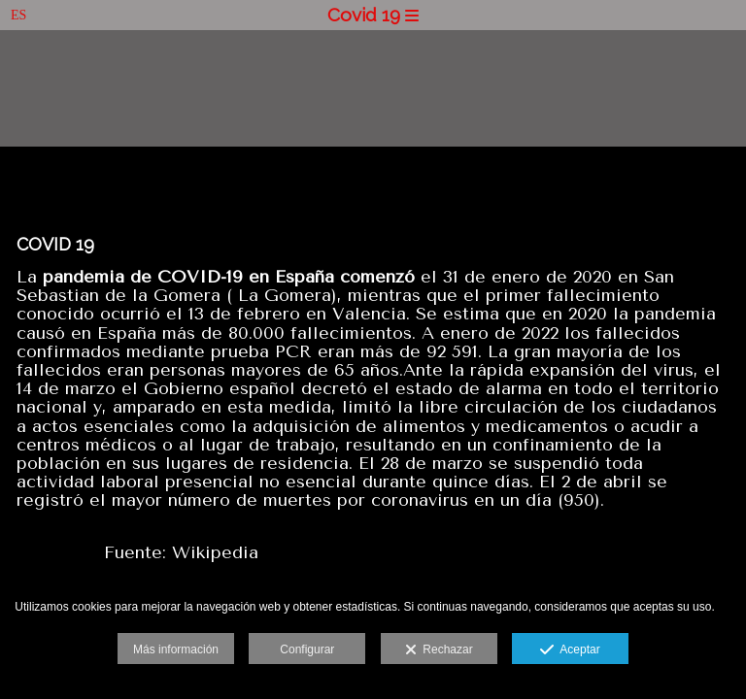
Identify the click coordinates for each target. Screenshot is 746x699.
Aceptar (569, 650)
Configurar (307, 649)
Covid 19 (373, 14)
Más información (176, 649)
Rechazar (439, 650)
